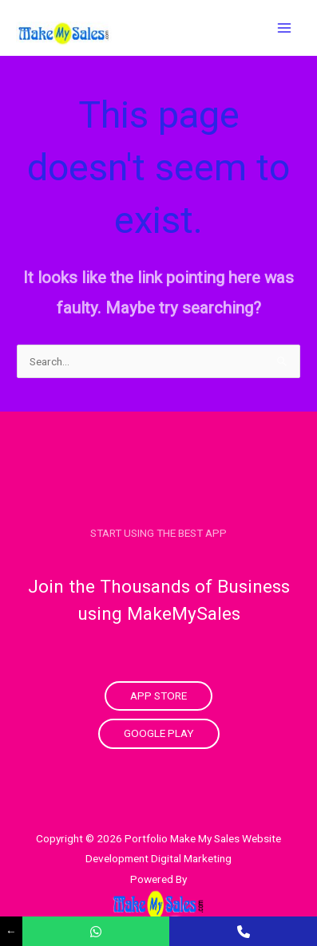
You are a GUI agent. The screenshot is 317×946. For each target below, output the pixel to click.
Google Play (159, 733)
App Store (158, 695)
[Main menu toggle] (284, 27)
